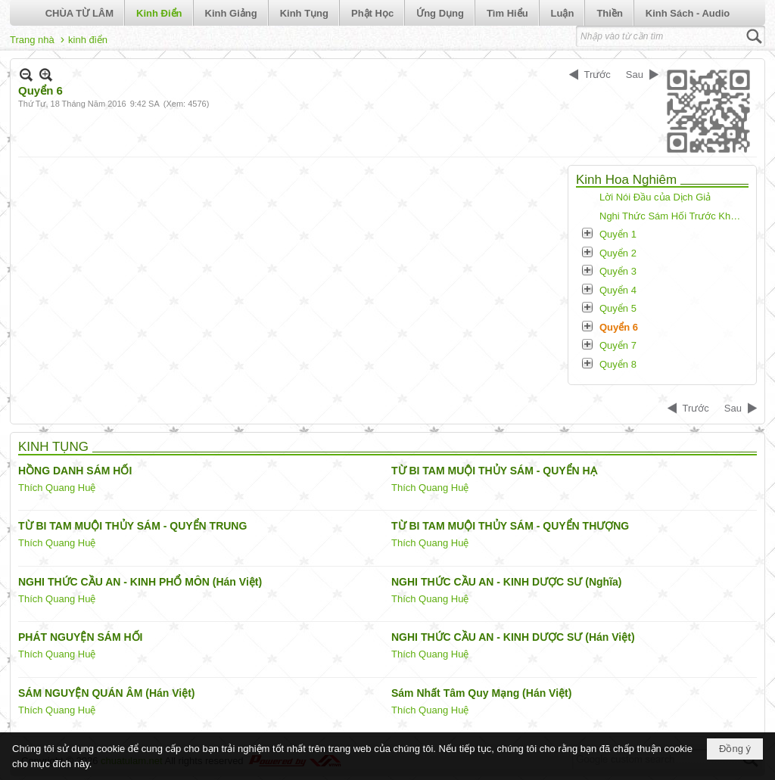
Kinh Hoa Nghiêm (626, 179)
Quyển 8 (617, 364)
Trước (597, 74)
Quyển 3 (617, 271)
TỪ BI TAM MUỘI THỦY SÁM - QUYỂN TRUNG (132, 526)
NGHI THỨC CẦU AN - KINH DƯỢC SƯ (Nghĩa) (506, 582)
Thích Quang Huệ (56, 487)
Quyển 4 (617, 290)
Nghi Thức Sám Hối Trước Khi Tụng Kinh (672, 216)
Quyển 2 (617, 253)
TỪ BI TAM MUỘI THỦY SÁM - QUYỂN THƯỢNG (510, 526)
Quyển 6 (618, 327)
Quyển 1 (617, 234)
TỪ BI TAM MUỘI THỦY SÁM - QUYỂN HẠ (494, 471)
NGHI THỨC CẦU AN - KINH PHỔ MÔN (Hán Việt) (140, 582)
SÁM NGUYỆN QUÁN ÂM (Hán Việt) (106, 693)
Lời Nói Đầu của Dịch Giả (655, 197)
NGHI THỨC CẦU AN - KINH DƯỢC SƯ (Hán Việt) (513, 637)
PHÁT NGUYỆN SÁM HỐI (80, 637)
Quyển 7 (617, 345)
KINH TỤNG (53, 447)
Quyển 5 (617, 308)
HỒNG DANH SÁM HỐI (75, 471)
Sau (634, 74)
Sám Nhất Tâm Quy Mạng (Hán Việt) (481, 693)
